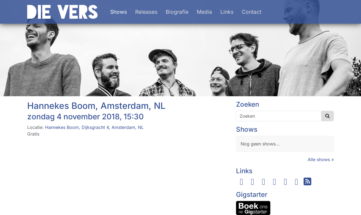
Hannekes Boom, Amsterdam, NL (96, 105)
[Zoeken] (278, 116)
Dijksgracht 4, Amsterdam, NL (113, 127)
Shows (118, 12)
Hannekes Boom (62, 127)
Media (204, 12)
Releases (146, 12)
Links (227, 12)
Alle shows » (321, 159)
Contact (251, 12)
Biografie (177, 12)
